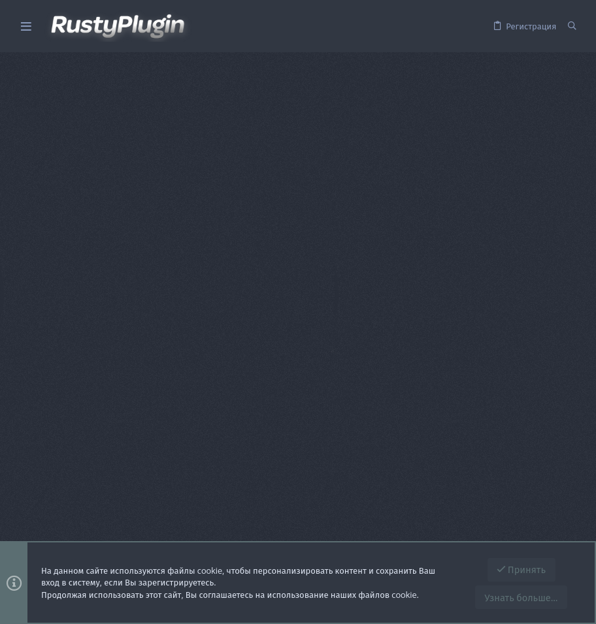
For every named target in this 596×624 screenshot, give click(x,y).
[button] (26, 26)
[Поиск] (572, 26)
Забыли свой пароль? (376, 254)
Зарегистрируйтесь (452, 353)
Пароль (296, 238)
